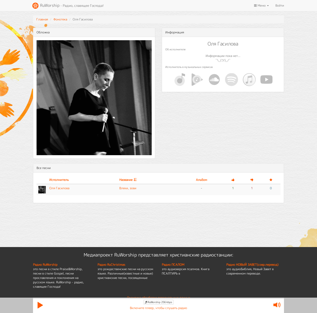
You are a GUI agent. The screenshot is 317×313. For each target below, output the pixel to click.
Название (126, 180)
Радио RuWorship (45, 264)
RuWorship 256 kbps (158, 302)
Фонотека (60, 19)
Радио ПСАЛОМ (173, 264)
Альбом (201, 180)
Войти (279, 5)
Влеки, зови (127, 188)
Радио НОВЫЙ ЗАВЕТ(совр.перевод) (252, 264)
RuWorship (68, 5)
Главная (42, 19)
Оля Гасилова (59, 188)
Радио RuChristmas (111, 264)
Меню (261, 5)
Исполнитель (59, 180)
